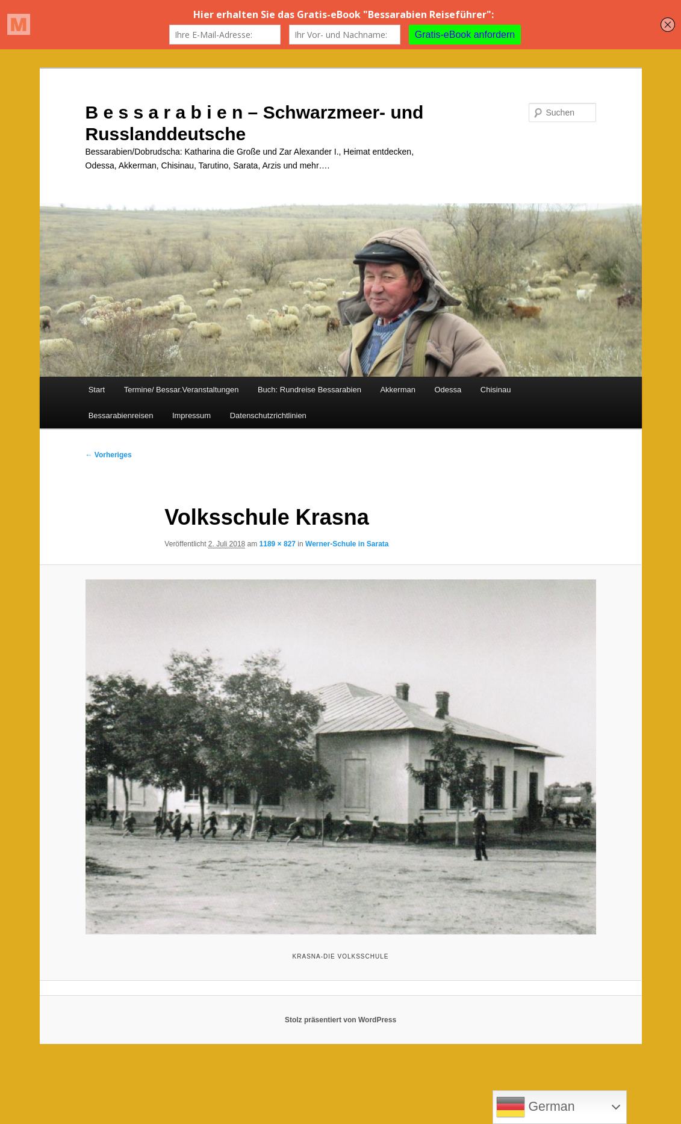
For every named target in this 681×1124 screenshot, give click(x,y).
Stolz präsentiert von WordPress (340, 1020)
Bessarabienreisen (121, 415)
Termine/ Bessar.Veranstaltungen (181, 389)
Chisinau (495, 389)
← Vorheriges (109, 455)
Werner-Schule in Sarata (347, 544)
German (535, 1107)
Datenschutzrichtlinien (268, 415)
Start (97, 389)
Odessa (447, 389)
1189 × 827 (278, 544)
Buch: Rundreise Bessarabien (309, 389)
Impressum (191, 415)
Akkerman (397, 389)
